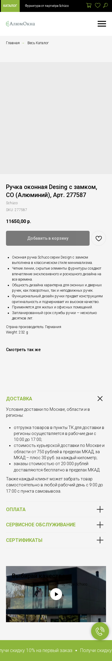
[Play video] (56, 594)
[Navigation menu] (102, 24)
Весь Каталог (38, 43)
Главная (13, 43)
